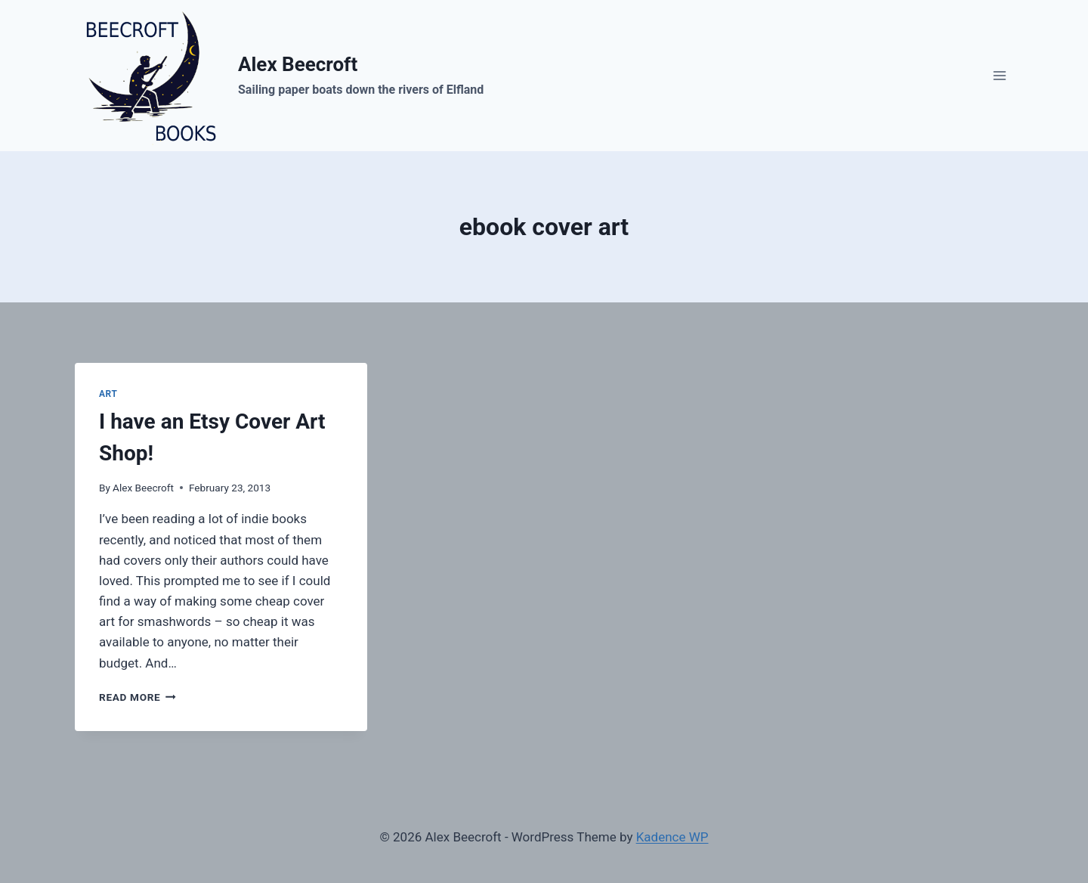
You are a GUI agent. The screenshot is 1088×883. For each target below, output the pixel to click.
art (108, 394)
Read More (137, 697)
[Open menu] (999, 75)
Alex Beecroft (143, 488)
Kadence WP (672, 836)
